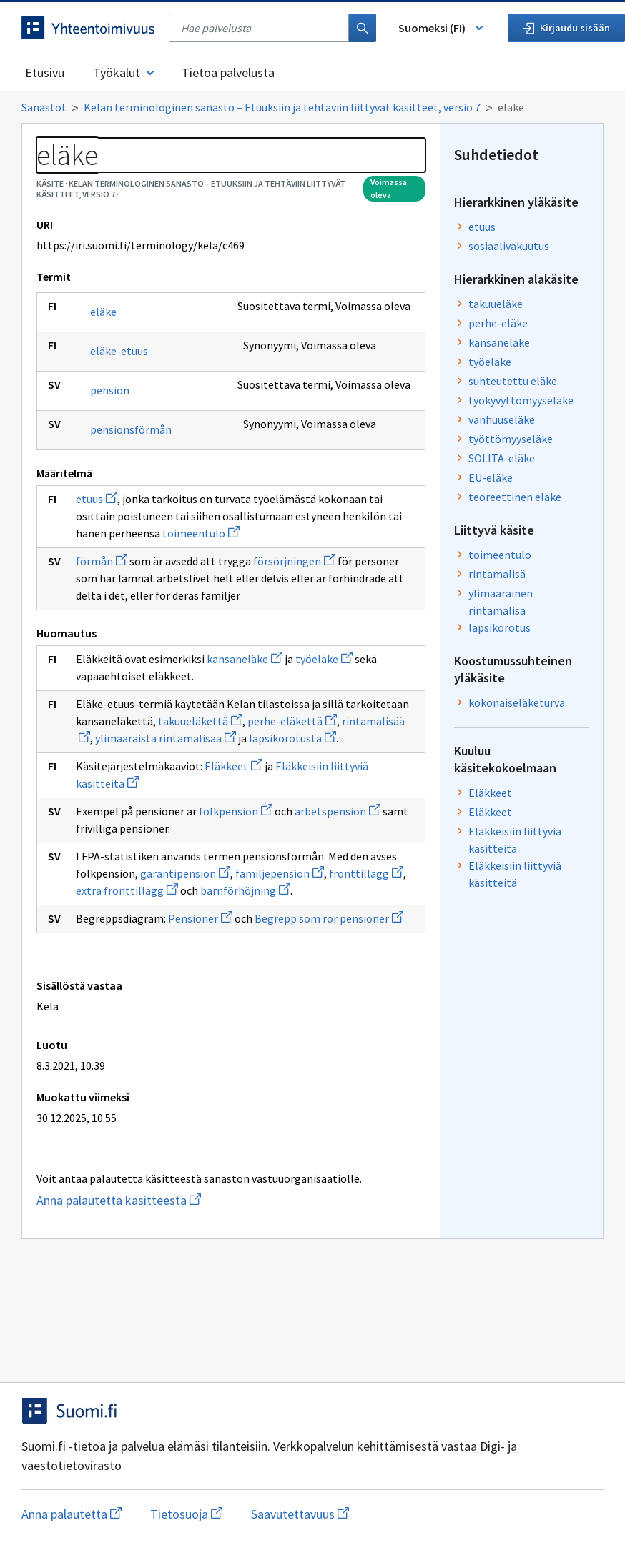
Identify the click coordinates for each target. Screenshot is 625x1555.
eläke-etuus (119, 351)
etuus (96, 499)
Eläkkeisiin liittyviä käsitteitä (514, 839)
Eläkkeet (233, 766)
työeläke (324, 659)
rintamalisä (497, 574)
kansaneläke (244, 659)
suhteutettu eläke (512, 381)
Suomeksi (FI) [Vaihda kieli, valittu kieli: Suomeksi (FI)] (442, 28)
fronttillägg (366, 873)
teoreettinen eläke (514, 497)
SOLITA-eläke (501, 458)
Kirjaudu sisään (566, 27)
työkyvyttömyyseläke (521, 400)
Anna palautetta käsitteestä (146, 1200)
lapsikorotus (499, 627)
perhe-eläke (498, 323)
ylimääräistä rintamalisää (165, 738)
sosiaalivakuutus (508, 246)
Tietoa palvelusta (228, 72)
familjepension (279, 873)
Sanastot (44, 107)
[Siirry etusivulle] (87, 27)
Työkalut (125, 72)
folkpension (235, 811)
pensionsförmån (131, 429)
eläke (103, 311)
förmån (101, 561)
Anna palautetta (71, 1514)
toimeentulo (201, 533)
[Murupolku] (312, 107)
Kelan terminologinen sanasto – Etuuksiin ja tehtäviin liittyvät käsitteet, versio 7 (282, 107)
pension (109, 390)
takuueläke (495, 304)
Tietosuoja (186, 1514)
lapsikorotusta (292, 738)
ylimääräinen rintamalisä (500, 601)
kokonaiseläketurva (516, 702)
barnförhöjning (245, 890)
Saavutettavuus (300, 1514)
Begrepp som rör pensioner (329, 918)
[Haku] (362, 28)
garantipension (185, 873)
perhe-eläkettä (292, 721)
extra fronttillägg (127, 890)
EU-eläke (490, 477)
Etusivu (44, 72)
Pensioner (200, 918)
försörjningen (294, 561)
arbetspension (337, 811)
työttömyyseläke (510, 439)
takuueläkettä (200, 721)
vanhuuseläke (501, 419)
